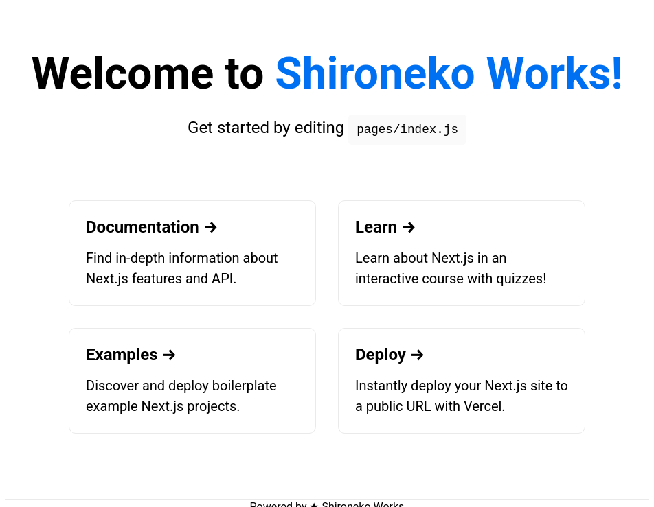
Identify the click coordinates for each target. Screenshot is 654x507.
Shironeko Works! (448, 73)
